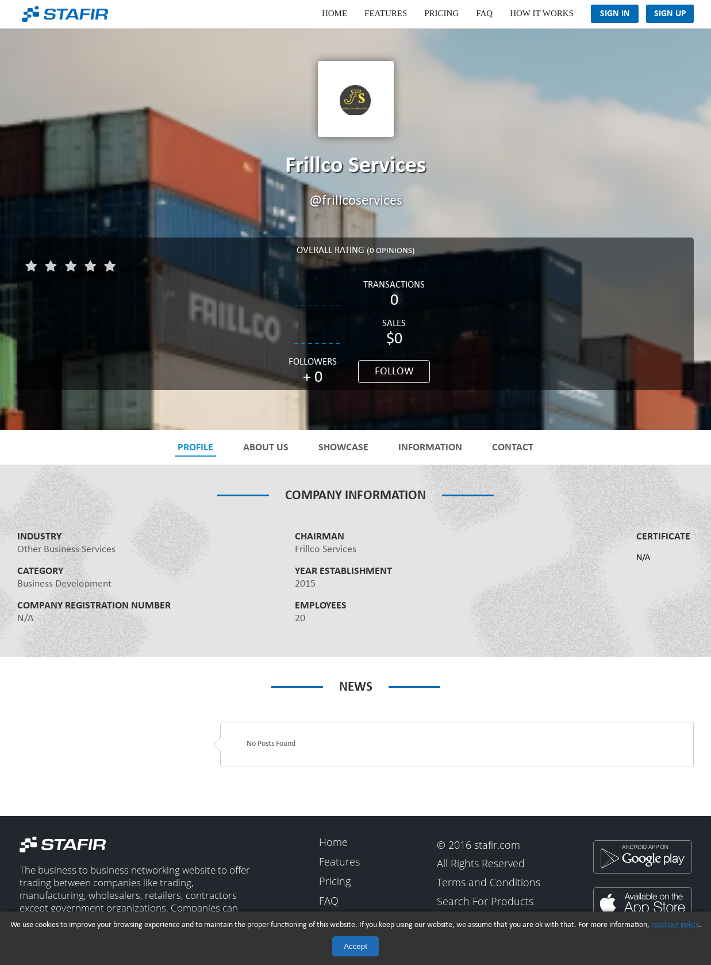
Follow (394, 371)
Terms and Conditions (488, 882)
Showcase (343, 447)
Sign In (615, 13)
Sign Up (670, 13)
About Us (266, 447)
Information (430, 447)
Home (334, 13)
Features (385, 13)
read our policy (675, 925)
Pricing (441, 13)
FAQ (484, 13)
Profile (195, 447)
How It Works (542, 13)
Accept (355, 946)
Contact (512, 447)
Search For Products (485, 901)
